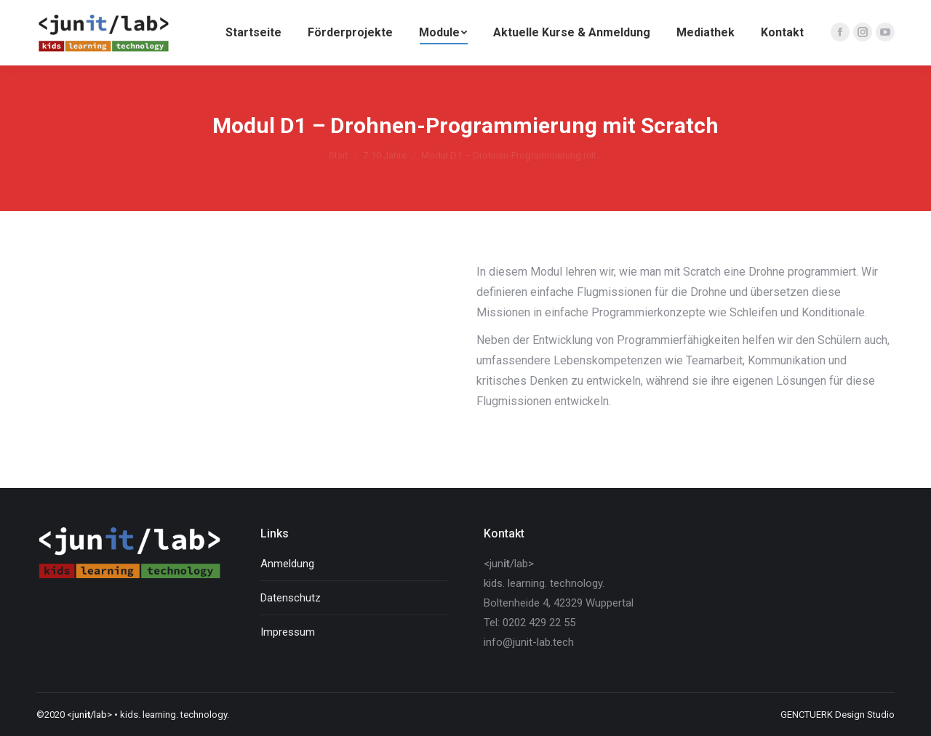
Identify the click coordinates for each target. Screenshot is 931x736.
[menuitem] (253, 32)
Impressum (287, 632)
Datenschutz (290, 597)
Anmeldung (287, 563)
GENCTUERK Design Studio (837, 714)
